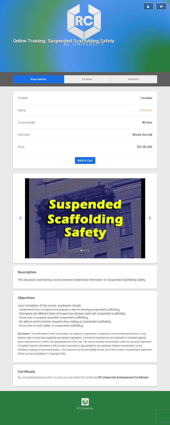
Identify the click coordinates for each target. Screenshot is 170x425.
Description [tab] (38, 79)
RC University (85, 408)
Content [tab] (87, 79)
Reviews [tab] (133, 79)
